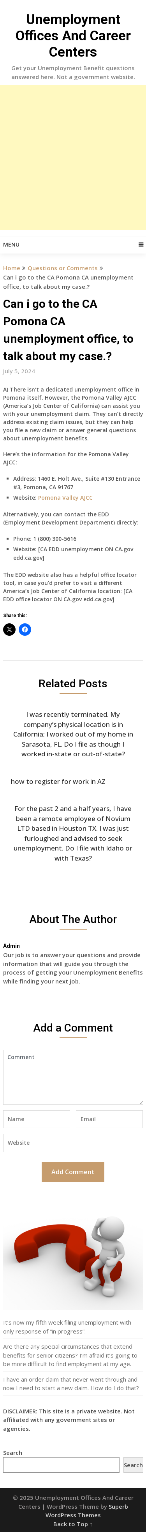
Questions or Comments (63, 268)
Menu (11, 244)
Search (12, 1452)
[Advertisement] (73, 157)
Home (11, 268)
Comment (73, 1077)
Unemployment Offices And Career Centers (73, 36)
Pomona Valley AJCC (65, 497)
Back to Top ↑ (73, 1524)
